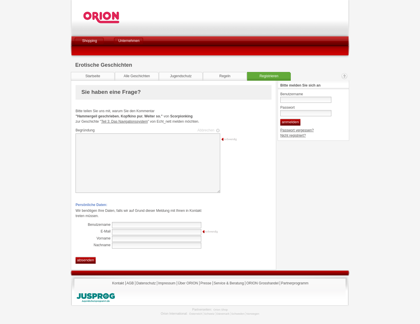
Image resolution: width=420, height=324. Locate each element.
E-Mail (106, 231)
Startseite (92, 76)
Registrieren (269, 76)
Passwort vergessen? (297, 130)
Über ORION (188, 283)
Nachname (102, 245)
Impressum (166, 283)
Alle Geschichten (137, 76)
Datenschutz (146, 283)
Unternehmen (129, 41)
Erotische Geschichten (103, 65)
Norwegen (252, 313)
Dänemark (223, 313)
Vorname (104, 238)
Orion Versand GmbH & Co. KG (117, 17)
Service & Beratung (229, 283)
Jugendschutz (181, 76)
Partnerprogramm (294, 283)
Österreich (195, 313)
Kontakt (344, 76)
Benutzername (291, 94)
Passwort (287, 107)
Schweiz (209, 313)
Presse (205, 283)
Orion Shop (221, 309)
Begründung (147, 130)
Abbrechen (205, 130)
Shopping (89, 41)
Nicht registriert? (293, 135)
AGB (130, 283)
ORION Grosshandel (262, 283)
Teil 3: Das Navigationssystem (124, 121)
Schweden (238, 313)
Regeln (224, 76)
